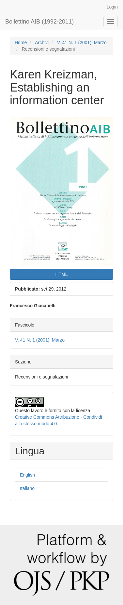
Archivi (42, 42)
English (27, 475)
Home (21, 42)
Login (112, 6)
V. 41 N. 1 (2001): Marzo (82, 42)
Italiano (27, 488)
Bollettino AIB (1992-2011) (39, 21)
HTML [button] (61, 274)
